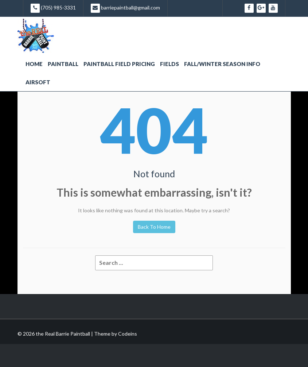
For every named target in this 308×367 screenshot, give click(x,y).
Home (34, 64)
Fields (169, 64)
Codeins (127, 334)
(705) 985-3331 (53, 8)
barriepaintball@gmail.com (125, 8)
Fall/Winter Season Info (222, 64)
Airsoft (38, 82)
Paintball (63, 64)
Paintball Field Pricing (119, 64)
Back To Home (154, 227)
